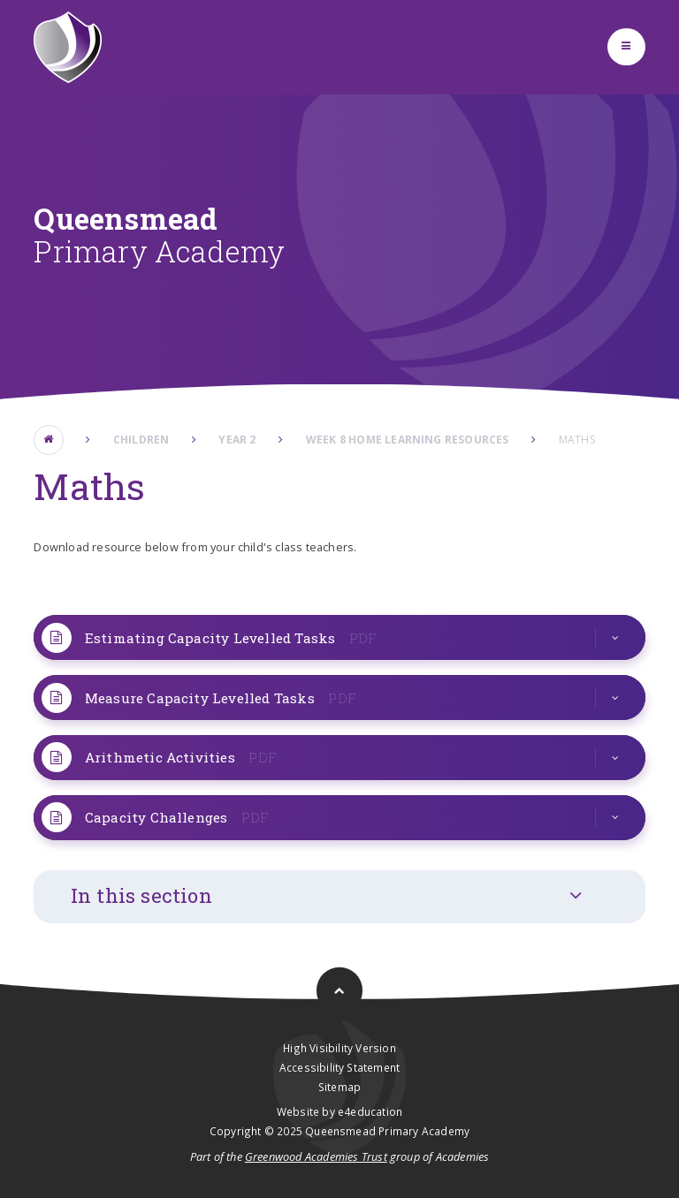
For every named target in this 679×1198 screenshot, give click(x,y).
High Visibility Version (339, 1048)
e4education (370, 1111)
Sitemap (339, 1087)
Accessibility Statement (339, 1067)
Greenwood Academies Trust (316, 1156)
